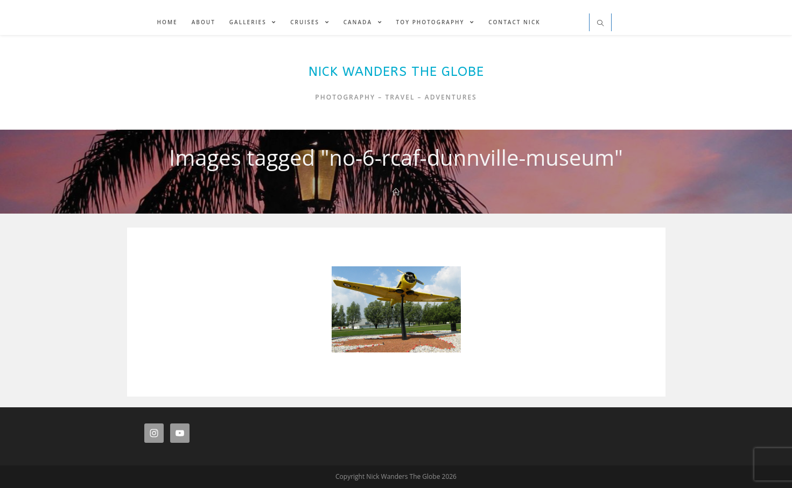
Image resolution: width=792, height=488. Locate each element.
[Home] (396, 192)
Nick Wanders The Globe (396, 71)
